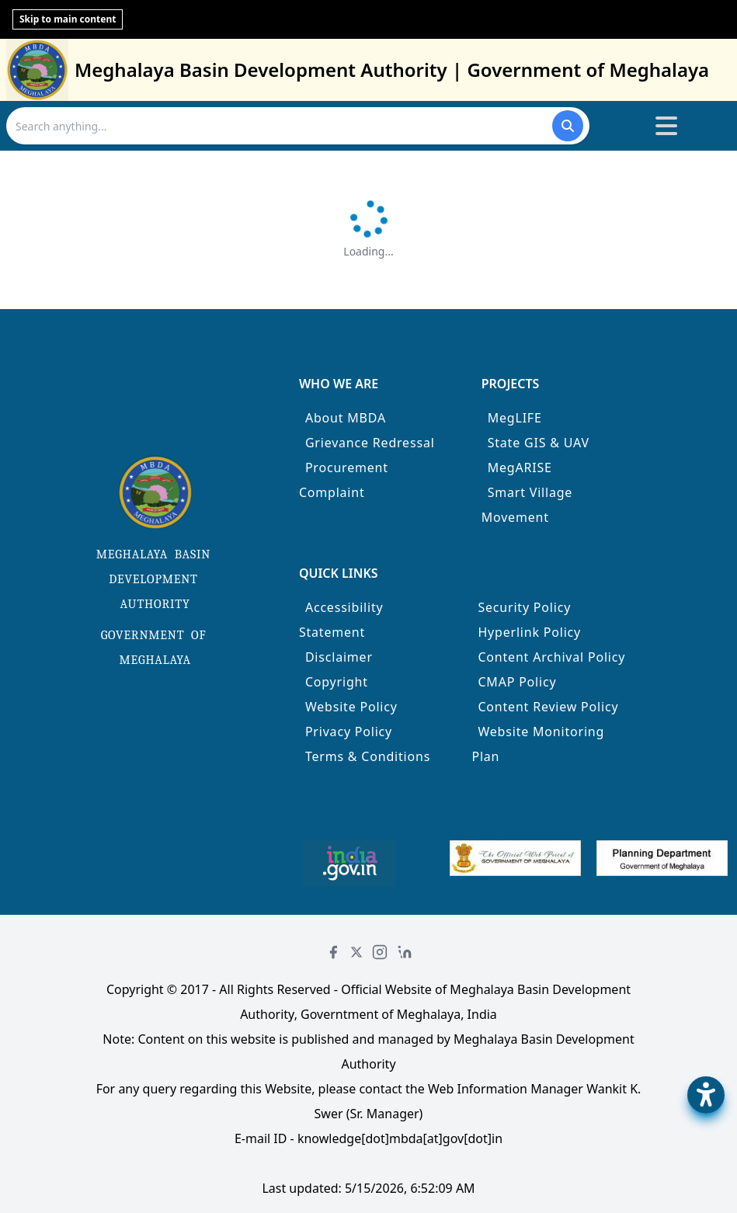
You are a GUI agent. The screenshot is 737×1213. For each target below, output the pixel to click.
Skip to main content (67, 19)
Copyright (336, 681)
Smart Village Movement (527, 505)
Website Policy (351, 706)
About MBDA (345, 417)
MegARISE (520, 467)
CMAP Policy (517, 681)
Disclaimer (339, 657)
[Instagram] (380, 952)
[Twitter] (356, 952)
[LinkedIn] (404, 952)
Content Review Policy (548, 706)
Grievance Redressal (370, 442)
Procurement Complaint (343, 480)
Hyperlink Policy (529, 632)
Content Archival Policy (551, 657)
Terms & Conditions (367, 756)
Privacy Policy (348, 731)
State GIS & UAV (538, 442)
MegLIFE (515, 417)
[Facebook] (333, 952)
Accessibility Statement (341, 620)
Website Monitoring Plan (537, 744)
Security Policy (524, 607)
